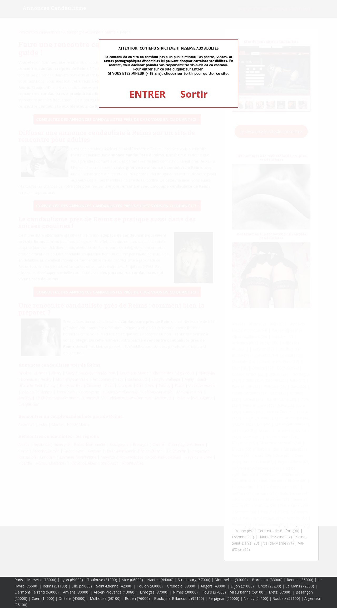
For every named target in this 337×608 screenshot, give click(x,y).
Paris (18, 579)
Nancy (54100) (256, 598)
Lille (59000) (81, 586)
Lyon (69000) (72, 579)
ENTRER (147, 94)
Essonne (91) (243, 536)
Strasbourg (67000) (194, 579)
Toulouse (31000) (102, 579)
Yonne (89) (244, 530)
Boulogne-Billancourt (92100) (179, 598)
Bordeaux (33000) (267, 579)
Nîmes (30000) (185, 592)
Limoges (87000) (154, 592)
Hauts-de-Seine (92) (275, 536)
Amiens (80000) (76, 592)
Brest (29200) (269, 586)
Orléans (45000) (72, 598)
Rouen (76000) (137, 598)
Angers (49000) (213, 586)
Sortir (194, 94)
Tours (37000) (214, 592)
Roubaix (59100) (286, 598)
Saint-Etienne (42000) (114, 586)
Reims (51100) (55, 586)
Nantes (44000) (160, 579)
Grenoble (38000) (181, 586)
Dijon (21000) (242, 586)
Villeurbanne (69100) (247, 592)
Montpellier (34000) (231, 579)
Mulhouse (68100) (105, 598)
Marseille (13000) (41, 579)
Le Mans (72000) (299, 586)
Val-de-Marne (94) (278, 543)
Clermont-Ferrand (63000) (36, 592)
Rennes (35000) (300, 579)
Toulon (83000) (150, 586)
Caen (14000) (43, 598)
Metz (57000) (280, 592)
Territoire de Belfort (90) (278, 530)
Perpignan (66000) (223, 598)
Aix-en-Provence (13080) (115, 592)
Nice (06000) (132, 579)
